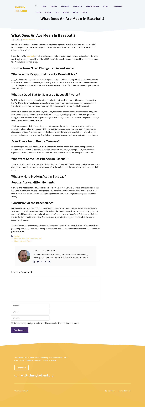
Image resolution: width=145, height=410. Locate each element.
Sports (66, 12)
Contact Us (21, 367)
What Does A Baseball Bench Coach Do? (28, 239)
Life (57, 12)
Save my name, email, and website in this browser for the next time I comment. (46, 323)
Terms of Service (124, 391)
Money (106, 6)
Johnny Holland (20, 9)
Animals (53, 6)
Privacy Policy (110, 391)
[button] (36, 6)
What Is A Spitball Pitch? (22, 241)
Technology (118, 6)
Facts (84, 12)
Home (44, 6)
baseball (30, 56)
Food (75, 12)
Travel (38, 12)
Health (48, 12)
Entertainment (92, 6)
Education (77, 6)
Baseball (17, 236)
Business (65, 6)
